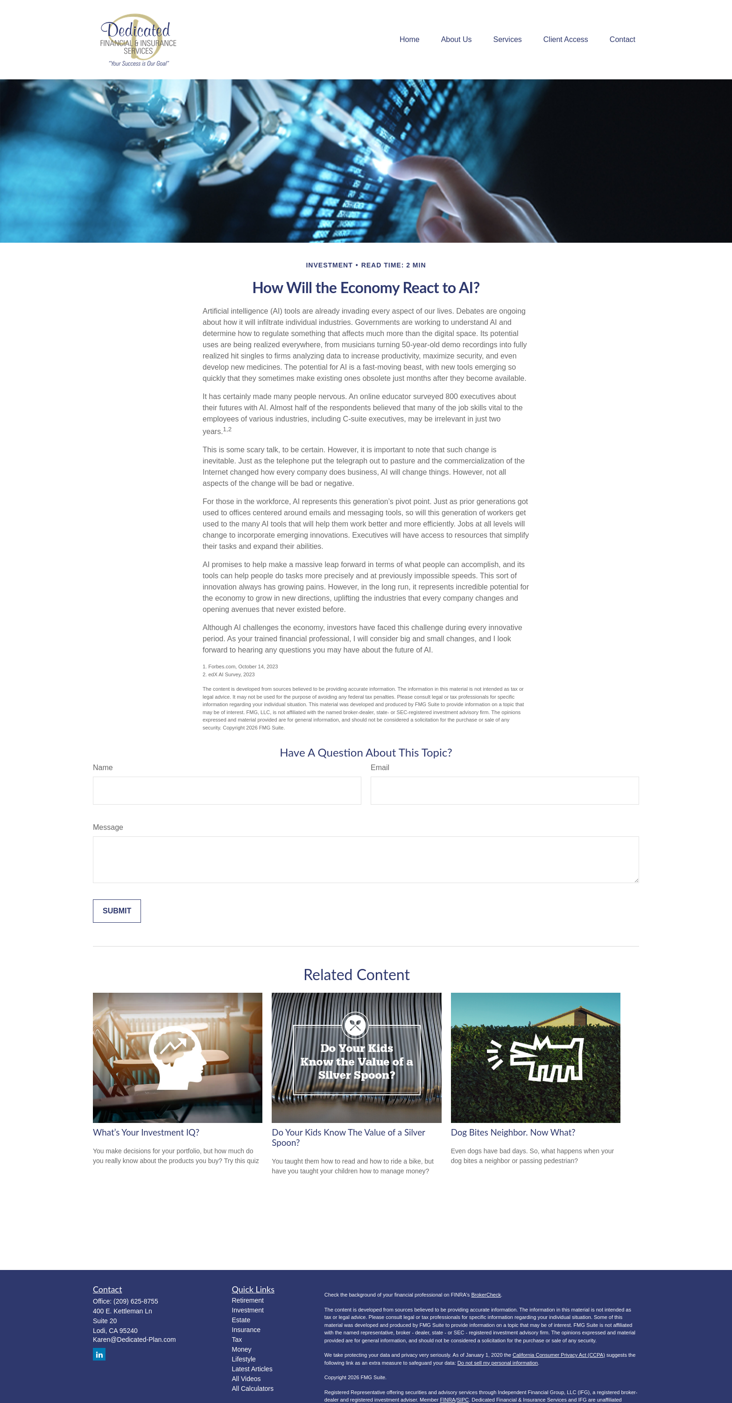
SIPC (463, 1400)
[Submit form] (117, 911)
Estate (241, 1320)
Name (103, 768)
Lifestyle (244, 1359)
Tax (237, 1339)
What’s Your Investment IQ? (146, 1132)
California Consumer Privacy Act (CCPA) (559, 1355)
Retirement (248, 1300)
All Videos (246, 1378)
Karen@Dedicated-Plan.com (134, 1339)
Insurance (246, 1329)
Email (380, 768)
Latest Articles (252, 1369)
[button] (409, 40)
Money (242, 1349)
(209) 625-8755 (135, 1301)
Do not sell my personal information (498, 1363)
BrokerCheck (486, 1295)
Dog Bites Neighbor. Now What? (513, 1132)
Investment (248, 1310)
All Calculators (253, 1388)
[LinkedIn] (99, 1354)
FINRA (447, 1400)
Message (108, 827)
